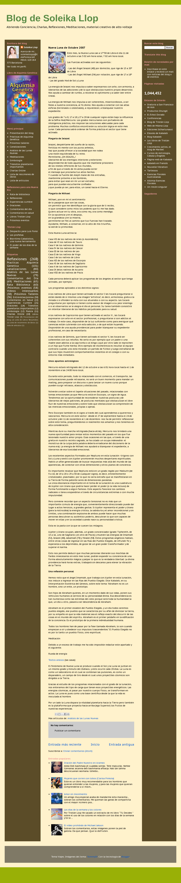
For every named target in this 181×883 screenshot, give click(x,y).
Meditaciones (17, 156)
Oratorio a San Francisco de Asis (160, 106)
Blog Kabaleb (154, 136)
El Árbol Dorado (155, 114)
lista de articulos (14, 325)
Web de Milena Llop (157, 125)
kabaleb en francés (157, 163)
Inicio (95, 744)
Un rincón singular (157, 187)
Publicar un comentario (68, 730)
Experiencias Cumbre (19, 302)
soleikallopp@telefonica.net (29, 56)
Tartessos (152, 170)
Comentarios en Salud (20, 300)
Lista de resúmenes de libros (22, 175)
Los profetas (17, 235)
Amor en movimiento (75, 794)
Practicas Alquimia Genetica (22, 264)
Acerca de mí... (28, 51)
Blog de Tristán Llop (158, 122)
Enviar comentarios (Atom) (77, 751)
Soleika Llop (31, 47)
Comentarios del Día (22, 278)
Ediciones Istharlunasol (160, 129)
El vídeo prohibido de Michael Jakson (83, 825)
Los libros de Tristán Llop (158, 142)
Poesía (29, 311)
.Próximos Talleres (26, 294)
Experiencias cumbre (21, 201)
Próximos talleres (19, 143)
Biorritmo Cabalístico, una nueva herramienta (22, 240)
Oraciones (15, 205)
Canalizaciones (18, 146)
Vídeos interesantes (22, 291)
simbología (13, 311)
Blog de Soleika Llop (52, 18)
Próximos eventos (19, 220)
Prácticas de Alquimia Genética (21, 138)
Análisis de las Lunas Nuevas (83, 718)
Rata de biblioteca (20, 194)
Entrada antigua (121, 744)
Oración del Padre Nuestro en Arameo (84, 762)
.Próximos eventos (19, 287)
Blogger (125, 856)
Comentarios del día (21, 209)
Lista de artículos (19, 180)
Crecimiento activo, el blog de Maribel (159, 148)
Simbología (16, 160)
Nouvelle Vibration (157, 167)
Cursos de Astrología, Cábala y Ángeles (158, 154)
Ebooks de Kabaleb (157, 133)
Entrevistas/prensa (23, 297)
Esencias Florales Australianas (156, 175)
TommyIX (92, 856)
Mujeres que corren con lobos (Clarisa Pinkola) (89, 778)
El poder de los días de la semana (23, 246)
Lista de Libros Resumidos (26, 320)
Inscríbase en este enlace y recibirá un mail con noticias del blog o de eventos (160, 73)
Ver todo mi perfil (16, 66)
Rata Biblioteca (18, 284)
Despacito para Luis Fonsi (24, 231)
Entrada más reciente (64, 744)
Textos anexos (56, 660)
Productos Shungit (157, 111)
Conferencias (154, 118)
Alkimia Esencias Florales (156, 182)
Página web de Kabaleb (159, 159)
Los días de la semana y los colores (82, 809)
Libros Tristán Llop (20, 216)
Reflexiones (16, 198)
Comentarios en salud (22, 212)
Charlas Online (18, 170)
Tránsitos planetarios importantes (21, 165)
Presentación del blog (21, 133)
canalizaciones (16, 269)
